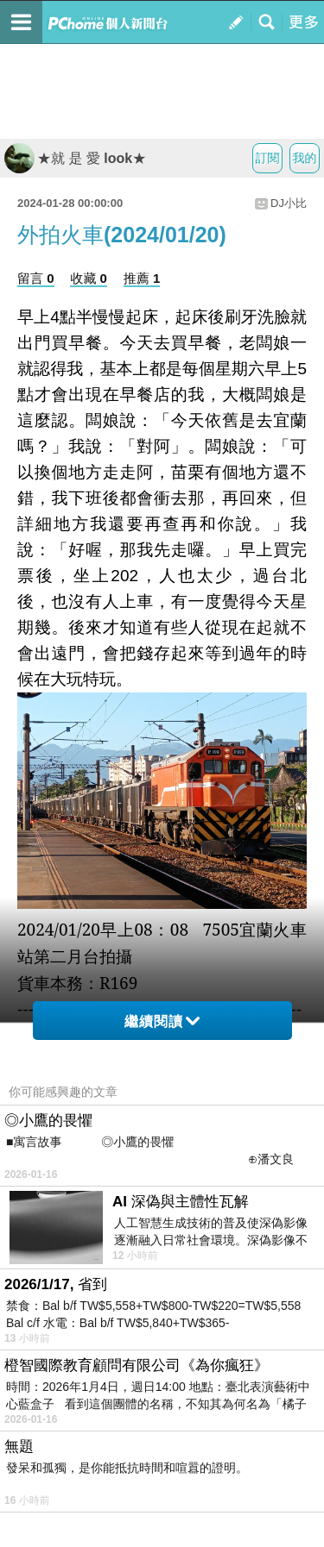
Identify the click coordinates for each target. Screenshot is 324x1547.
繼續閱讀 (162, 1021)
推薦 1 (142, 278)
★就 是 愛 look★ (75, 158)
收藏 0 (88, 278)
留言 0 (35, 278)
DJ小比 (288, 203)
